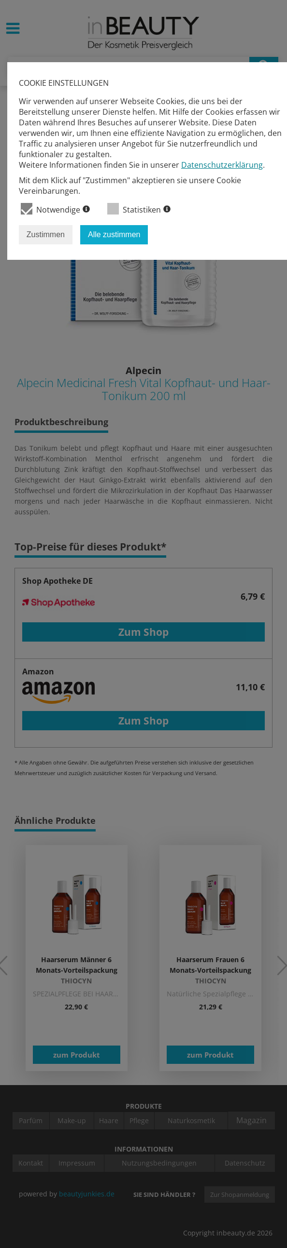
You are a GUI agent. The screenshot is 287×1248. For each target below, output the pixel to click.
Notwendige (55, 209)
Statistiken (139, 209)
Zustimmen (46, 234)
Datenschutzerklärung (222, 165)
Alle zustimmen (114, 234)
